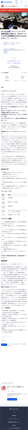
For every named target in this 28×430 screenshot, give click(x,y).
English (14, 425)
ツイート (9, 336)
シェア (3, 336)
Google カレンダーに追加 (8, 44)
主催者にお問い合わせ (14, 409)
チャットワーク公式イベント (12, 6)
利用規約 (14, 415)
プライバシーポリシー (14, 418)
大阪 (12, 391)
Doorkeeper (17, 428)
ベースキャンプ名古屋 (8, 48)
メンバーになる (12, 399)
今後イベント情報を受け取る (14, 63)
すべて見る (24, 72)
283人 (9, 391)
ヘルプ (14, 412)
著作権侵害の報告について (14, 422)
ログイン (4, 344)
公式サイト (20, 264)
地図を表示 (5, 52)
